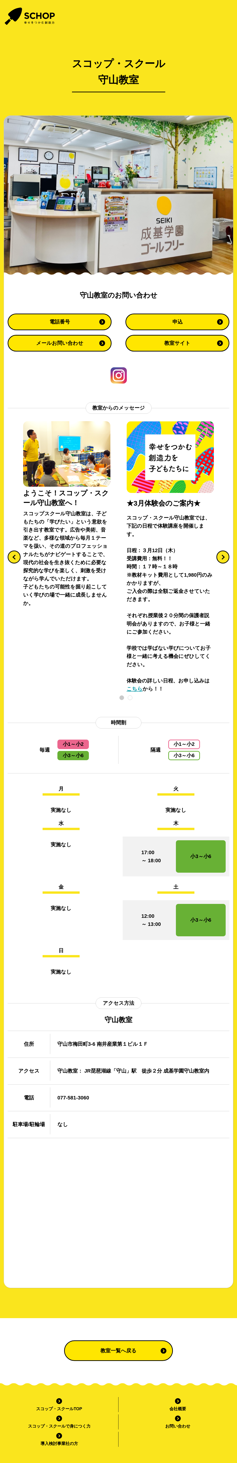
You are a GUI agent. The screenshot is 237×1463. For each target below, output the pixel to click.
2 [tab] (130, 697)
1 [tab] (121, 697)
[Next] (222, 557)
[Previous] (14, 557)
